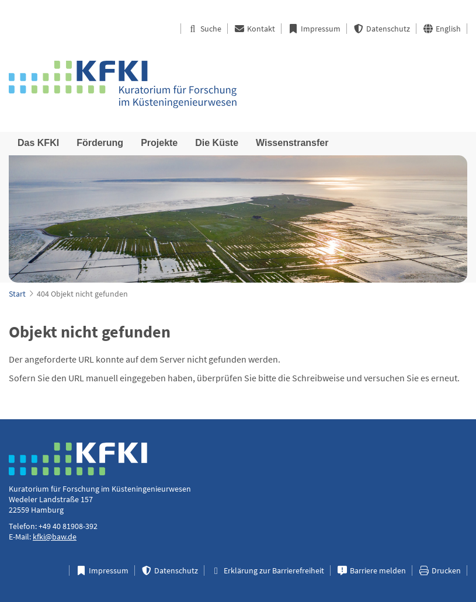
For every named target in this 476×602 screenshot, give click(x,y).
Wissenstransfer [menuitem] (292, 143)
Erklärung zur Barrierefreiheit (267, 570)
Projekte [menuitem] (159, 143)
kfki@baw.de (55, 536)
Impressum (314, 28)
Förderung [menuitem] (100, 143)
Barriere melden (371, 570)
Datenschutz (381, 28)
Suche (204, 28)
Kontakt (254, 28)
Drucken (439, 570)
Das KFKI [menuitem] (38, 143)
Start (17, 293)
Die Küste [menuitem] (216, 143)
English (441, 28)
